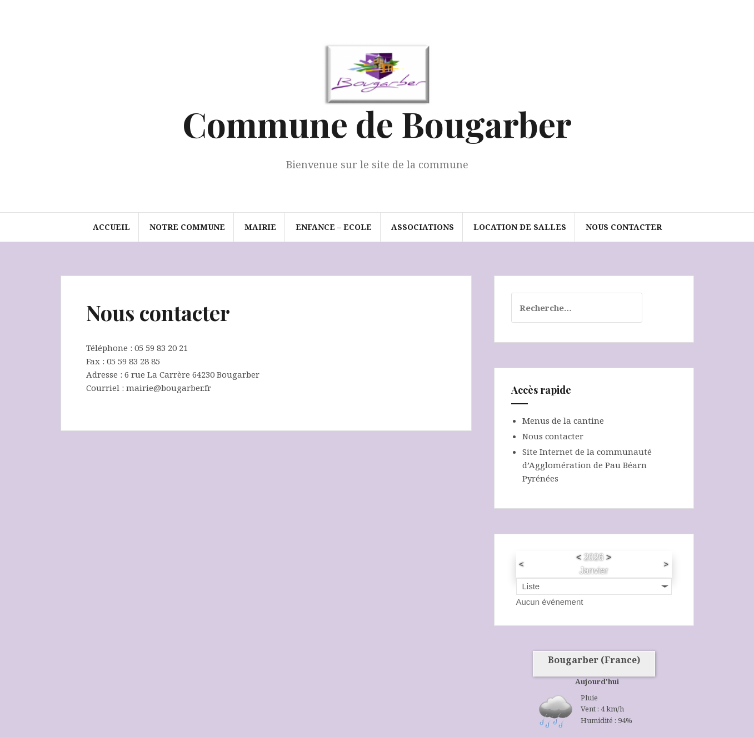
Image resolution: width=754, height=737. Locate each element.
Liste (531, 586)
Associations (422, 227)
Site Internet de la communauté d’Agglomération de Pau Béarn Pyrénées (587, 465)
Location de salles (519, 227)
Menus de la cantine (563, 420)
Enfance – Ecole (334, 227)
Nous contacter (624, 227)
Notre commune (187, 227)
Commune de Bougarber (377, 124)
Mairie (260, 227)
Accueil (111, 227)
